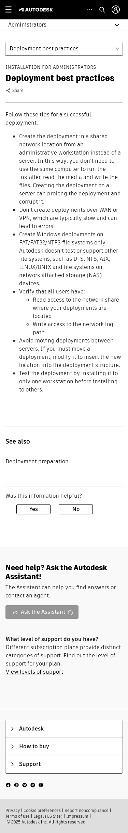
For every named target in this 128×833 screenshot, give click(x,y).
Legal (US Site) (47, 816)
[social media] (24, 784)
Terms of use (17, 816)
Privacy (12, 810)
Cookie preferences (42, 810)
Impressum (77, 816)
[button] (59, 25)
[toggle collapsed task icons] (89, 10)
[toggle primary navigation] (12, 9)
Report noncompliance (87, 810)
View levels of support (34, 672)
